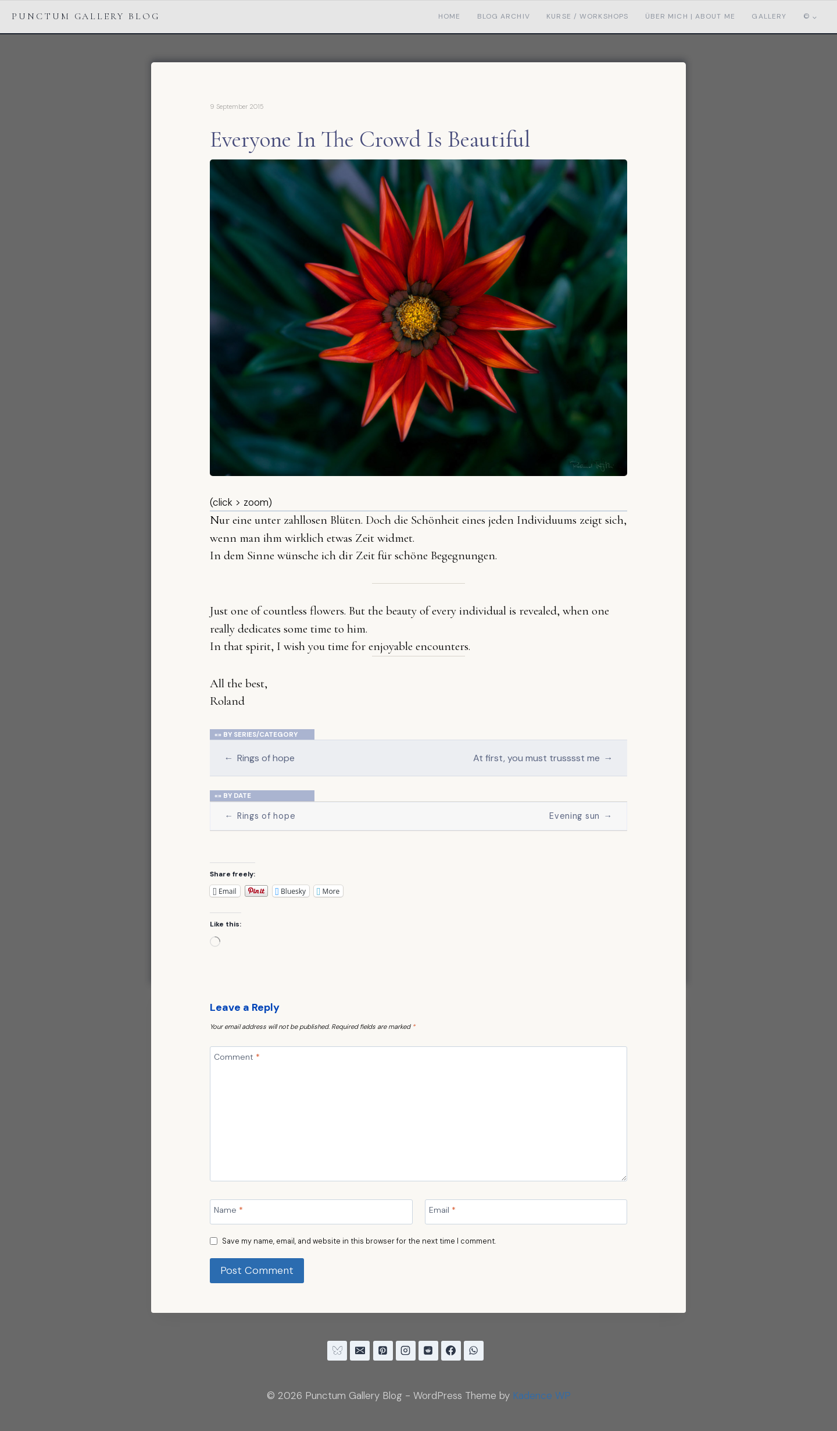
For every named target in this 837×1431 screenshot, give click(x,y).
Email (442, 1210)
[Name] (311, 1211)
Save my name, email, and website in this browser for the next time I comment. (359, 1241)
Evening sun (580, 816)
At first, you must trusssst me (543, 758)
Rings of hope (259, 758)
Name (228, 1210)
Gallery (769, 16)
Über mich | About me (690, 16)
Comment (237, 1057)
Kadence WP (542, 1395)
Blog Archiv (503, 16)
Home (449, 16)
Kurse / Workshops (587, 16)
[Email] (526, 1211)
